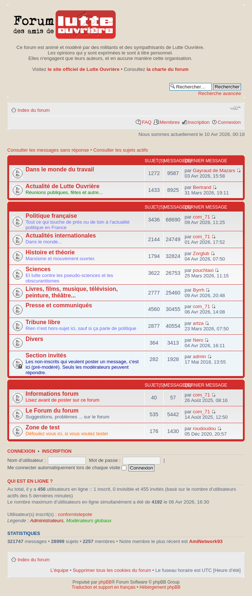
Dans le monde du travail (60, 169)
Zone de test (43, 427)
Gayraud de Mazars (214, 170)
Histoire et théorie (50, 252)
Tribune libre (43, 322)
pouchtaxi (203, 270)
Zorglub (201, 253)
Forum (17, 207)
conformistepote (75, 514)
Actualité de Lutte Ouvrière (62, 186)
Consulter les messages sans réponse (48, 150)
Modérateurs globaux (88, 520)
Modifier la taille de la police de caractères (235, 108)
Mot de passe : (105, 460)
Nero (198, 340)
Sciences (38, 269)
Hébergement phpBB (160, 587)
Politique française (51, 216)
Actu (15, 160)
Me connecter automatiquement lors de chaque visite (66, 467)
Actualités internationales (61, 235)
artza (198, 323)
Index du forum (34, 110)
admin (199, 356)
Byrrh (199, 290)
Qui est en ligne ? (30, 481)
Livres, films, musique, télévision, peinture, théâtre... (72, 292)
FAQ (146, 122)
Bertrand (202, 187)
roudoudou (204, 428)
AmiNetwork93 (206, 541)
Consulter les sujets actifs (120, 150)
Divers (34, 339)
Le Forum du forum (52, 410)
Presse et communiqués (59, 305)
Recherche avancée (219, 93)
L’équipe (59, 570)
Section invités (46, 355)
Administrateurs (47, 520)
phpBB (105, 582)
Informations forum (52, 394)
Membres (170, 122)
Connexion (229, 122)
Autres (18, 385)
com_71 (201, 217)
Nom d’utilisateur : (26, 460)
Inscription (199, 122)
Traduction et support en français (103, 587)
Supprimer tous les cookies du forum (112, 570)
